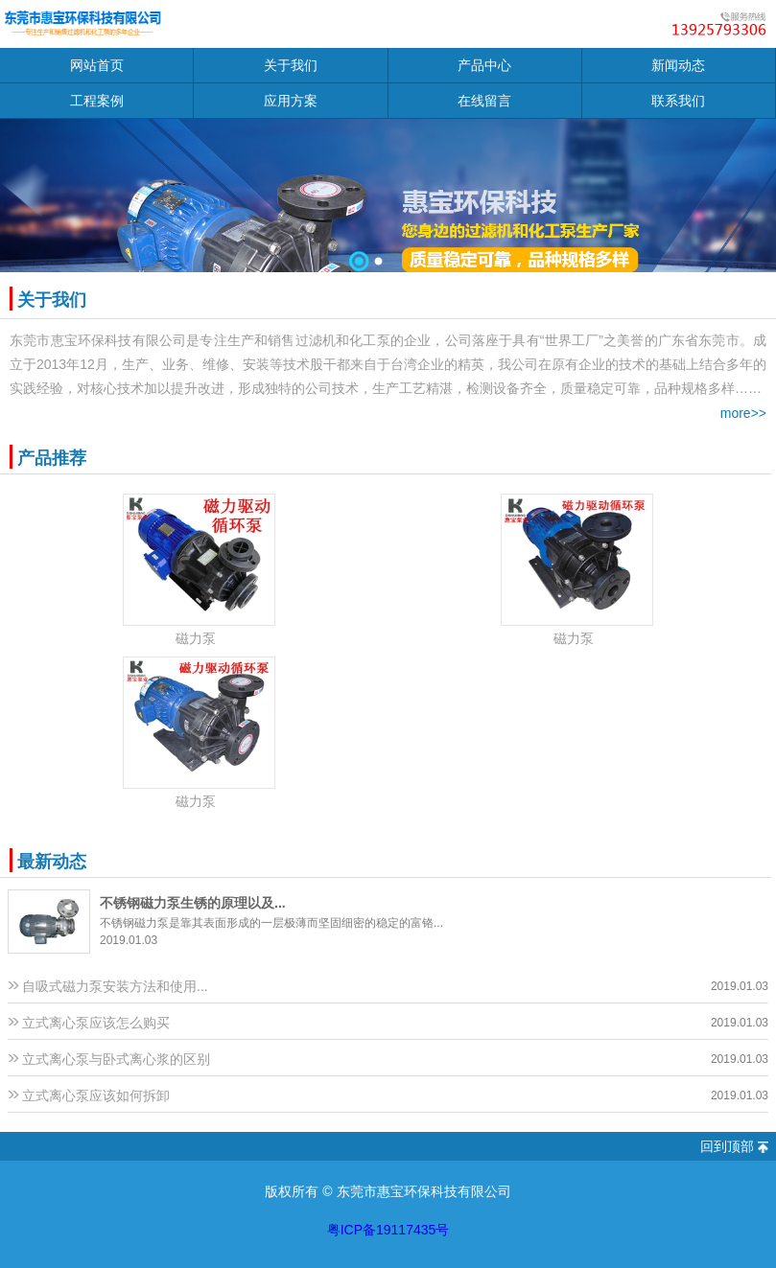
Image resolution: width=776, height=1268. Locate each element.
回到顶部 (727, 1146)
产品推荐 (51, 458)
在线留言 (484, 100)
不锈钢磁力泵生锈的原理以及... (193, 903)
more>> (743, 413)
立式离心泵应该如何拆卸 (96, 1095)
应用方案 (290, 100)
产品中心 (484, 65)
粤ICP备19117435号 (388, 1229)
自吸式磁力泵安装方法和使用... (115, 986)
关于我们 (290, 65)
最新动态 (51, 861)
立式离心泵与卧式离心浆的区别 (116, 1059)
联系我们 (678, 100)
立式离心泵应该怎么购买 (96, 1022)
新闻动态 (678, 65)
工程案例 (97, 100)
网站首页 (97, 65)
